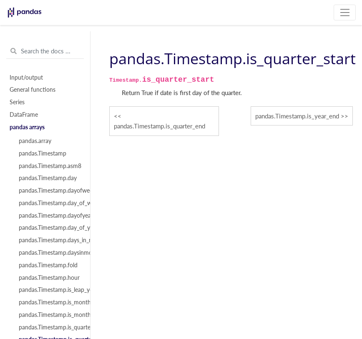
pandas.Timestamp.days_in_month (50, 240)
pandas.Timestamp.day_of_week (50, 203)
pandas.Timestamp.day (48, 178)
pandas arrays (27, 127)
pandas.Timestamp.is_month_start (50, 314)
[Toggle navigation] (345, 12)
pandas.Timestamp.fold (48, 265)
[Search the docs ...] (45, 51)
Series (17, 102)
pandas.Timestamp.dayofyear (50, 215)
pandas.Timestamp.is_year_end (297, 116)
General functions (32, 89)
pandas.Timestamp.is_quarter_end (50, 327)
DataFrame (24, 114)
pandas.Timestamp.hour (49, 277)
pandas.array (35, 141)
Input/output (26, 77)
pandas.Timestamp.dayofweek (50, 190)
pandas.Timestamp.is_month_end (50, 302)
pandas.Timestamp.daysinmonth (50, 252)
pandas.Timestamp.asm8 (50, 166)
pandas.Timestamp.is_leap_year (50, 289)
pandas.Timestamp (42, 153)
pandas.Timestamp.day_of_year (50, 227)
